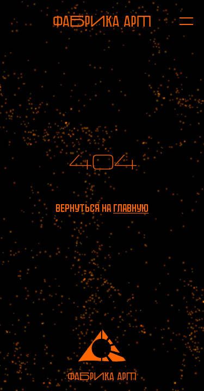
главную (131, 208)
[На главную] (102, 21)
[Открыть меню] (181, 21)
